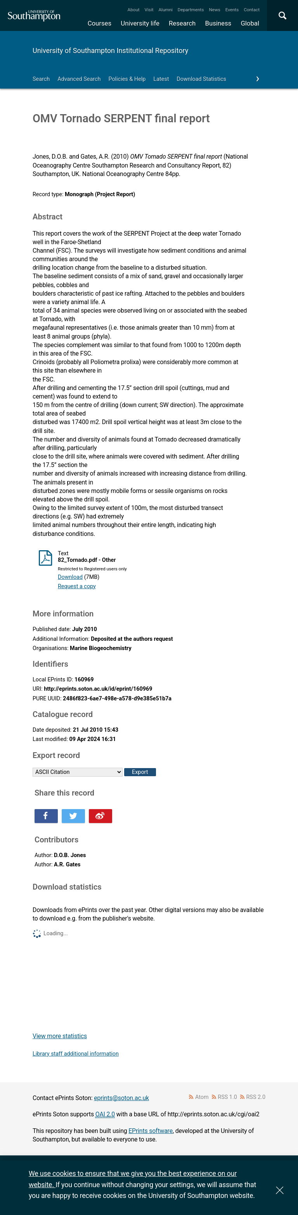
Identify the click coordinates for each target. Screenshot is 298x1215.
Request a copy (77, 586)
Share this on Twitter (73, 816)
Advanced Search (78, 79)
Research (182, 23)
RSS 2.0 (256, 1097)
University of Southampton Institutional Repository (110, 50)
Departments (191, 9)
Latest (161, 79)
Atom (202, 1097)
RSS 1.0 (227, 1097)
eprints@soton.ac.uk (121, 1098)
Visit (149, 9)
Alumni (165, 9)
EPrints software (150, 1131)
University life (140, 23)
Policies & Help (127, 79)
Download (70, 577)
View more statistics (60, 1036)
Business (218, 23)
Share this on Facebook (46, 816)
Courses (99, 23)
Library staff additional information (76, 1054)
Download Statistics (201, 79)
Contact (252, 9)
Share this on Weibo (100, 816)
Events (232, 9)
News (214, 9)
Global (250, 23)
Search (41, 79)
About (134, 9)
